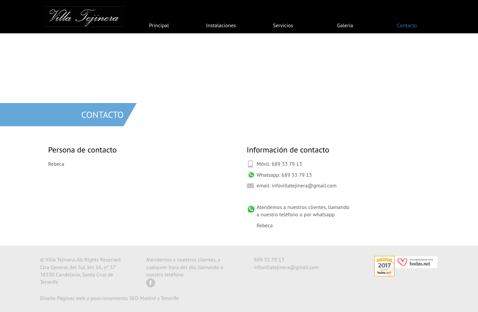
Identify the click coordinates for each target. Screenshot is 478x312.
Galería (345, 25)
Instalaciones (221, 25)
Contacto (407, 25)
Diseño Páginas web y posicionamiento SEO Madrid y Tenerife (109, 298)
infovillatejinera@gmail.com (304, 185)
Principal (159, 25)
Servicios (283, 25)
